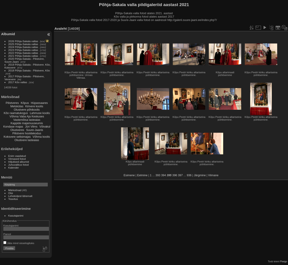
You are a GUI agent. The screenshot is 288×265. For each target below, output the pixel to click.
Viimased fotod (17, 158)
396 (174, 175)
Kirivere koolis (34, 106)
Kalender (13, 167)
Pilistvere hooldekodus (26, 133)
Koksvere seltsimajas (17, 136)
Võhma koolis (41, 136)
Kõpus (25, 103)
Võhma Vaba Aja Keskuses (26, 116)
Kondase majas (13, 126)
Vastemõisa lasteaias (26, 119)
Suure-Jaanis (34, 130)
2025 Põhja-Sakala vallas (23, 44)
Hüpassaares (39, 103)
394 (163, 175)
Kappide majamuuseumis (27, 123)
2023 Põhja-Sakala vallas (23, 49)
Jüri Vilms (31, 126)
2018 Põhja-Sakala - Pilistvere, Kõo (29, 70)
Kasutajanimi (15, 215)
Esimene (129, 175)
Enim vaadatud (17, 155)
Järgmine (200, 175)
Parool (7, 234)
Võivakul (44, 126)
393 (157, 175)
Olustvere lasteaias (26, 140)
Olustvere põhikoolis (27, 109)
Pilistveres (12, 103)
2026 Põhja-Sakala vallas (23, 41)
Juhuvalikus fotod (18, 164)
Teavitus (13, 198)
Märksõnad (14, 190)
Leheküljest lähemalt (20, 195)
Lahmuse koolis (40, 113)
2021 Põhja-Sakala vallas (23, 55)
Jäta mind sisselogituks (18, 243)
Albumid (8, 34)
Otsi (10, 193)
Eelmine (142, 175)
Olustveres (17, 130)
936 (189, 175)
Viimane (213, 175)
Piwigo (283, 261)
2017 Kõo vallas (17, 82)
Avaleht (60, 28)
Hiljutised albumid (18, 161)
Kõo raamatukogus (16, 113)
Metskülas (16, 106)
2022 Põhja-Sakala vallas (23, 52)
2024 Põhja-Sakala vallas (23, 47)
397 (180, 175)
